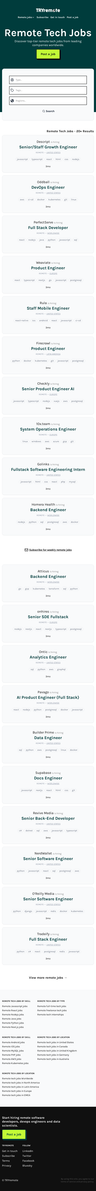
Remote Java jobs (11, 1018)
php (63, 481)
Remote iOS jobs (11, 1046)
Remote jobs (26, 17)
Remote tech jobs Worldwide (17, 1078)
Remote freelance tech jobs (52, 1010)
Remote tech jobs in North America (21, 1082)
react (49, 159)
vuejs (56, 401)
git (65, 199)
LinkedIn (27, 1151)
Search (48, 111)
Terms (6, 1160)
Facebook (28, 1160)
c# (20, 830)
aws (22, 199)
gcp (65, 441)
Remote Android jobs (13, 1042)
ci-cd (30, 199)
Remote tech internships (50, 1014)
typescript (37, 159)
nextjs (42, 280)
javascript (22, 159)
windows (36, 441)
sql (75, 239)
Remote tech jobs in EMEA (16, 1095)
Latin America (53, 354)
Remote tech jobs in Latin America (20, 1086)
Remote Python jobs (13, 1022)
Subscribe (42, 17)
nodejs (75, 159)
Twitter (26, 1155)
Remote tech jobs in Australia (53, 1059)
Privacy (6, 1165)
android (43, 320)
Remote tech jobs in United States (55, 1042)
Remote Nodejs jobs (13, 1014)
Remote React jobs (12, 1010)
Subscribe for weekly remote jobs (50, 549)
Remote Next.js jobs (13, 1027)
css (66, 159)
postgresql (76, 280)
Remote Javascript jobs (14, 1006)
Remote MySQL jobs (13, 1050)
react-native (21, 320)
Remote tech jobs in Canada (52, 1046)
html (58, 159)
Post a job (72, 17)
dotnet (29, 830)
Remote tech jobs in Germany (53, 1054)
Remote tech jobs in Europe (17, 1091)
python (51, 239)
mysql (72, 481)
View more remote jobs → (48, 978)
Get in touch (57, 17)
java (41, 239)
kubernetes (54, 199)
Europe (53, 273)
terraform (54, 588)
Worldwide (53, 233)
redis (53, 911)
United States (53, 152)
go (50, 280)
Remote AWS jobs (11, 1059)
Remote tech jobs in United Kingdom (57, 1050)
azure (56, 441)
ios (33, 320)
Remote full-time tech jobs (51, 1006)
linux (73, 199)
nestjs (28, 629)
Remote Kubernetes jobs (15, 1063)
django (28, 911)
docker (41, 199)
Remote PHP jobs (11, 1054)
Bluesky (27, 1165)
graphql (61, 669)
